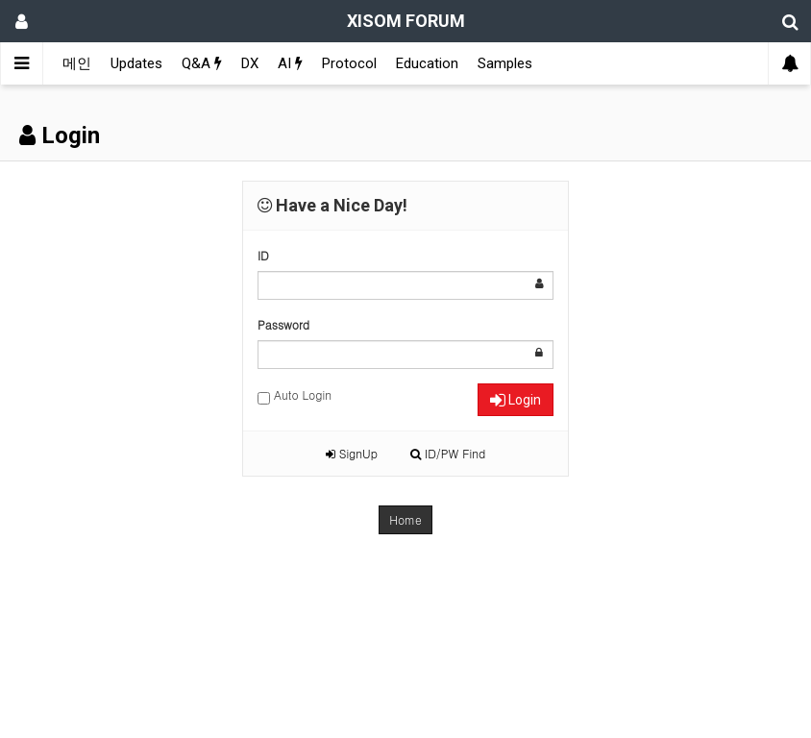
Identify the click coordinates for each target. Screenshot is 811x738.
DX (249, 63)
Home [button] (405, 519)
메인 (76, 63)
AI (290, 63)
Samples (505, 63)
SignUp (352, 453)
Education (427, 63)
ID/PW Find (447, 453)
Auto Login (295, 395)
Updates (136, 63)
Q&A (202, 63)
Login (515, 399)
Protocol (349, 63)
